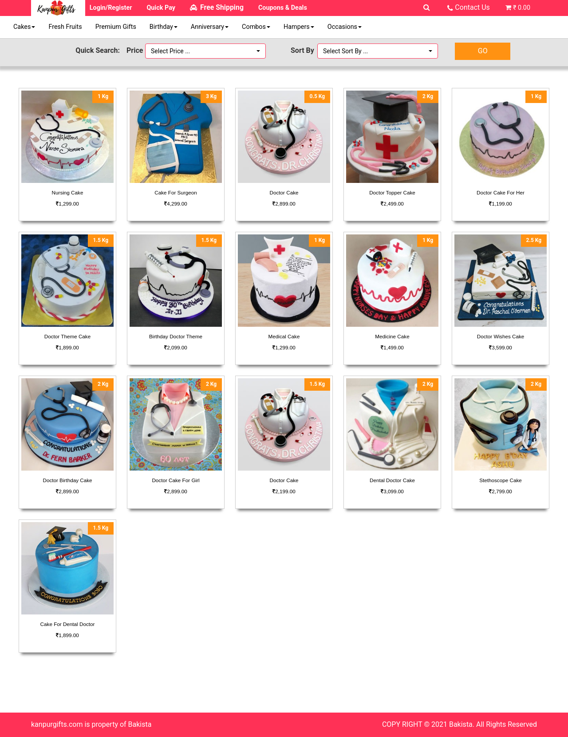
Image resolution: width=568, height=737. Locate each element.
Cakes (24, 27)
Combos (256, 27)
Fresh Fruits (65, 27)
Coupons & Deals (282, 8)
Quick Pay (160, 8)
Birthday (164, 27)
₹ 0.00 (521, 8)
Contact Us (472, 7)
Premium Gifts (115, 27)
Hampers (299, 27)
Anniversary (210, 27)
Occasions (344, 27)
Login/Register (111, 8)
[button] (205, 51)
